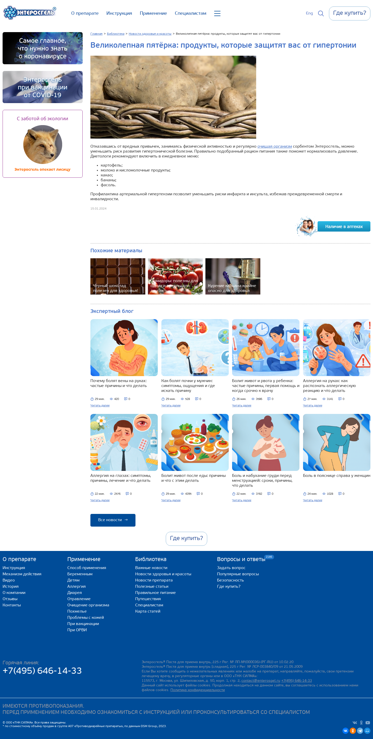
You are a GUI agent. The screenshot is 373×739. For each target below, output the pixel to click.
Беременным (79, 574)
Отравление (79, 599)
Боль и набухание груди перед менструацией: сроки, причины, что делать (262, 481)
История (11, 587)
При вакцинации (83, 624)
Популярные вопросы (238, 574)
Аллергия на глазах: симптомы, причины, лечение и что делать (120, 478)
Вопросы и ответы (241, 559)
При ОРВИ (77, 630)
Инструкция (119, 13)
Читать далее (100, 405)
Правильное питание (155, 593)
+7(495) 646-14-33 (42, 671)
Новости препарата (154, 580)
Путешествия (148, 599)
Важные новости (151, 568)
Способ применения (86, 568)
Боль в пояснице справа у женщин (336, 476)
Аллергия (76, 587)
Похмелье (77, 611)
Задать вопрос (231, 568)
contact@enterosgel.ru (260, 681)
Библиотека (151, 560)
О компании (14, 593)
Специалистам (190, 13)
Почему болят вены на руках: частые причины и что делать (118, 383)
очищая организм (274, 147)
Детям (73, 580)
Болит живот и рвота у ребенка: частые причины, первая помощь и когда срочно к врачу (265, 386)
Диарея (74, 593)
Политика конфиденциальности (197, 690)
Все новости (113, 520)
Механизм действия (22, 574)
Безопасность (230, 580)
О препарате (85, 13)
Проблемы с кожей (85, 618)
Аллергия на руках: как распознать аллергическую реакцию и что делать (329, 386)
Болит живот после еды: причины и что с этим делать (193, 478)
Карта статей (147, 611)
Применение (153, 13)
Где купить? (228, 587)
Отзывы (10, 599)
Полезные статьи (151, 587)
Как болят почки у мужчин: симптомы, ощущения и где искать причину (188, 386)
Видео (9, 580)
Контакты (12, 605)
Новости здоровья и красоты (163, 574)
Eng (309, 13)
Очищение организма (88, 605)
